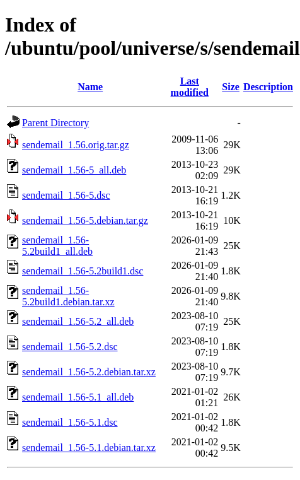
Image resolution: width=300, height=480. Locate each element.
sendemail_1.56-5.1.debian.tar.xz (89, 447)
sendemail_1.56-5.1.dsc (70, 422)
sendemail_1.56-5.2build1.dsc (82, 271)
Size (230, 86)
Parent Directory (55, 122)
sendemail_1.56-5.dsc (66, 195)
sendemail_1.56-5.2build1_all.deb (57, 246)
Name (90, 86)
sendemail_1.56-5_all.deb (74, 170)
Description (268, 86)
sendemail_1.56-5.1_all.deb (78, 397)
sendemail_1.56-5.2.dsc (70, 346)
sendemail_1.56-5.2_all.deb (78, 321)
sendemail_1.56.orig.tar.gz (75, 144)
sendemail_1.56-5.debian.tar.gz (85, 220)
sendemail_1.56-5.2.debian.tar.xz (89, 371)
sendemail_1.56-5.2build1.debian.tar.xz (68, 296)
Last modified (190, 87)
